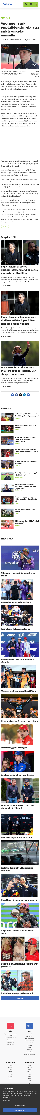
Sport (10, 1069)
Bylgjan (29, 1076)
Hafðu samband (29, 1038)
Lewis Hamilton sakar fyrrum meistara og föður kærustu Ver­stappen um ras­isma (18, 371)
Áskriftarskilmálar (29, 1043)
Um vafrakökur (29, 1052)
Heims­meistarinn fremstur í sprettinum (19, 721)
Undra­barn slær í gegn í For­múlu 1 (17, 993)
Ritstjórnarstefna (29, 1040)
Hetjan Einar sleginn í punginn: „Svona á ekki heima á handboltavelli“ (25, 439)
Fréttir (10, 1065)
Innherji (29, 1065)
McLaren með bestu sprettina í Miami (18, 691)
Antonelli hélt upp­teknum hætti (16, 603)
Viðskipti (10, 1067)
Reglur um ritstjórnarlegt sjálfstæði (10, 1035)
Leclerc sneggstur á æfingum (14, 748)
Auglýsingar (29, 1036)
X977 (29, 1081)
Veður (29, 1074)
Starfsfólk (29, 1045)
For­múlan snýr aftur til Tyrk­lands (16, 838)
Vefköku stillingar (20, 1105)
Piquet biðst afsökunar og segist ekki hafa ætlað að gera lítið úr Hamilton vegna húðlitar (19, 320)
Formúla (5, 226)
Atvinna (29, 1069)
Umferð (29, 1047)
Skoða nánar (7, 1100)
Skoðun (10, 1074)
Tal (29, 1083)
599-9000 (11, 1044)
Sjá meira (20, 998)
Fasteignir (29, 1067)
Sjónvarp (10, 1076)
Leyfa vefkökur (20, 1110)
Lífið (10, 1071)
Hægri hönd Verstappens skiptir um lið (19, 900)
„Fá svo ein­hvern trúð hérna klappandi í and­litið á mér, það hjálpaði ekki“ (25, 487)
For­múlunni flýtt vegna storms (15, 629)
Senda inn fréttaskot (29, 1054)
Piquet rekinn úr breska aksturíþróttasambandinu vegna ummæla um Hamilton (19, 270)
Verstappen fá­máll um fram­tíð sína (17, 775)
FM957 (29, 1078)
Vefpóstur (29, 1049)
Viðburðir (29, 1071)
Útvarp (10, 1078)
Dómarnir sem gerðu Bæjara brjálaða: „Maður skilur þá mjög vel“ (26, 499)
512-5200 (30, 1034)
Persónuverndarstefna (10, 1037)
